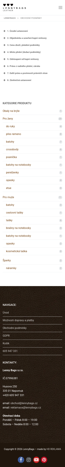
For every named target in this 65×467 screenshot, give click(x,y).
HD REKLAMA (54, 449)
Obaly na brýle (11, 111)
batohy (10, 141)
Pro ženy (8, 118)
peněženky (12, 172)
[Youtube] (36, 460)
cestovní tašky (14, 212)
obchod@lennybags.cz (24, 403)
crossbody (12, 149)
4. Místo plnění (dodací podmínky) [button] (22, 52)
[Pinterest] (44, 460)
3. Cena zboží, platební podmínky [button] (21, 45)
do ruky (10, 126)
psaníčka (11, 157)
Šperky (7, 260)
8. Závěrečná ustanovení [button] (17, 80)
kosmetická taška (16, 251)
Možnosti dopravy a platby (18, 320)
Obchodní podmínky (15, 328)
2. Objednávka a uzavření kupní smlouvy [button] (25, 38)
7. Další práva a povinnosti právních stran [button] (25, 73)
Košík (6, 343)
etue (8, 188)
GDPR (6, 335)
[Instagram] (29, 460)
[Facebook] (21, 460)
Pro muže (8, 197)
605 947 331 (10, 351)
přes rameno (13, 134)
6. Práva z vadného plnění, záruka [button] (21, 66)
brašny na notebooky (18, 228)
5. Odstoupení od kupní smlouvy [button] (21, 59)
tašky (9, 220)
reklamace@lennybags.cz (26, 407)
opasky (10, 180)
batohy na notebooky (18, 164)
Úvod (6, 312)
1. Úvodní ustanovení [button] (15, 31)
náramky (11, 268)
